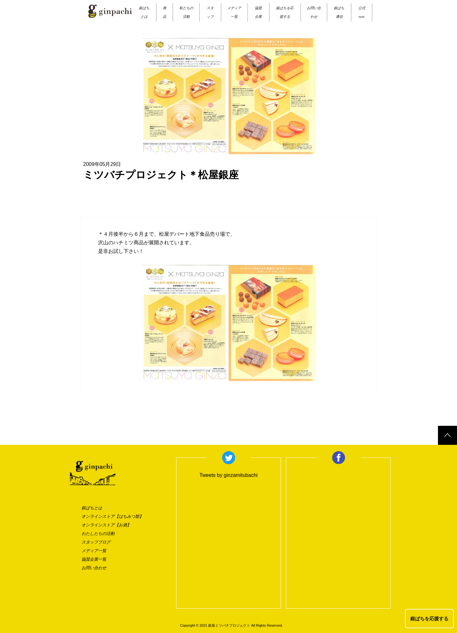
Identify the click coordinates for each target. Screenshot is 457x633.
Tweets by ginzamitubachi (228, 475)
